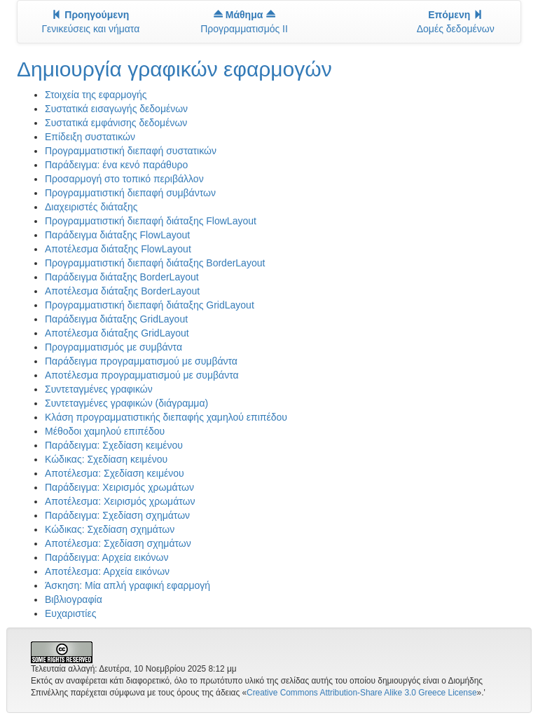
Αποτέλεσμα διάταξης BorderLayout (122, 291)
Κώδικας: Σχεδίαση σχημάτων (109, 529)
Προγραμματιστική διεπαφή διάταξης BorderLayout (155, 263)
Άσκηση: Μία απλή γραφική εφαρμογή (127, 585)
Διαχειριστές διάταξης (91, 206)
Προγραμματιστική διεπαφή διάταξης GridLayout (149, 305)
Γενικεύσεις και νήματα (90, 21)
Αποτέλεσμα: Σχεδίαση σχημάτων (118, 543)
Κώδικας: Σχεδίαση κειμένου (106, 459)
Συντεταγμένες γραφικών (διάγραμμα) (126, 403)
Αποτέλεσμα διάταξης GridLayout (117, 333)
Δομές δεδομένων (456, 21)
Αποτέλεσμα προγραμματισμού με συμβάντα (142, 375)
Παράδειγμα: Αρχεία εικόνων (106, 557)
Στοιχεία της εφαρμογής (96, 94)
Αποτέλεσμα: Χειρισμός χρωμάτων (120, 501)
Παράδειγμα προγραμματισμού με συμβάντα (141, 361)
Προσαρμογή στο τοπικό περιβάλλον (124, 178)
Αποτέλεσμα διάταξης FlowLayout (118, 248)
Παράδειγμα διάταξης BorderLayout (122, 277)
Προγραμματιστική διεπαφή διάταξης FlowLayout (150, 220)
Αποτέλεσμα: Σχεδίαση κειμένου (114, 473)
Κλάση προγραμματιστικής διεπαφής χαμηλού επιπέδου (166, 417)
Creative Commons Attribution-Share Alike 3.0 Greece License (361, 693)
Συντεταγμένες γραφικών (99, 389)
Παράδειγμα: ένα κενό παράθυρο (116, 164)
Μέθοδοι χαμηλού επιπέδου (105, 431)
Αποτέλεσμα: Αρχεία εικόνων (107, 571)
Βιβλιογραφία (73, 599)
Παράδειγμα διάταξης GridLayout (116, 319)
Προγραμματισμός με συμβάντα (113, 347)
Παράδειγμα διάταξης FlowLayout (117, 234)
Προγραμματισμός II (244, 21)
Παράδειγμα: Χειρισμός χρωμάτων (119, 487)
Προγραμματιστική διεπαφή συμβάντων (130, 192)
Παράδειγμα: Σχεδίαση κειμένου (114, 445)
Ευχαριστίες (70, 613)
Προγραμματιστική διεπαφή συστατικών (130, 150)
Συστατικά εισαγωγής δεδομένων (116, 108)
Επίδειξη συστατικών (90, 136)
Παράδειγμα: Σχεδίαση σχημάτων (117, 515)
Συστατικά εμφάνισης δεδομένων (116, 122)
